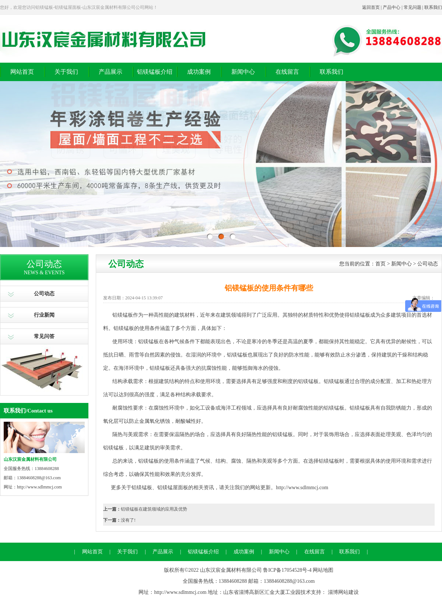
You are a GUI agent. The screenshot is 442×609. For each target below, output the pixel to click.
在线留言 (287, 72)
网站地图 (323, 570)
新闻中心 (243, 72)
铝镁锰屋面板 (172, 487)
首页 (380, 264)
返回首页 (371, 7)
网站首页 (22, 72)
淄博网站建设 (343, 592)
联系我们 (433, 7)
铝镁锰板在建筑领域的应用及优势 (154, 509)
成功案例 (199, 72)
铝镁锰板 (123, 328)
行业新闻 (44, 315)
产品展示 (110, 72)
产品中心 (391, 7)
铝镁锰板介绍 (154, 72)
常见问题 (412, 7)
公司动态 (44, 293)
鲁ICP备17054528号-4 (287, 570)
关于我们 (66, 72)
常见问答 (44, 336)
